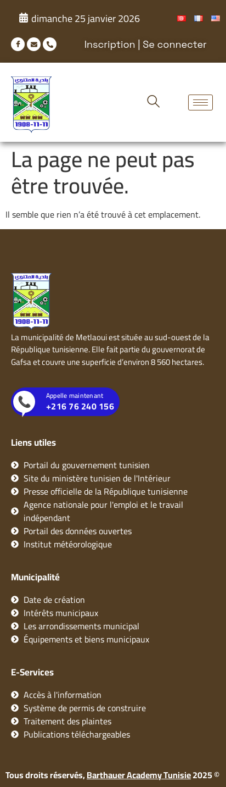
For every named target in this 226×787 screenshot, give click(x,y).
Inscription (109, 44)
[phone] (49, 44)
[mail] (34, 44)
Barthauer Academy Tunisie (139, 775)
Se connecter (175, 44)
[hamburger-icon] (200, 102)
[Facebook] (18, 44)
